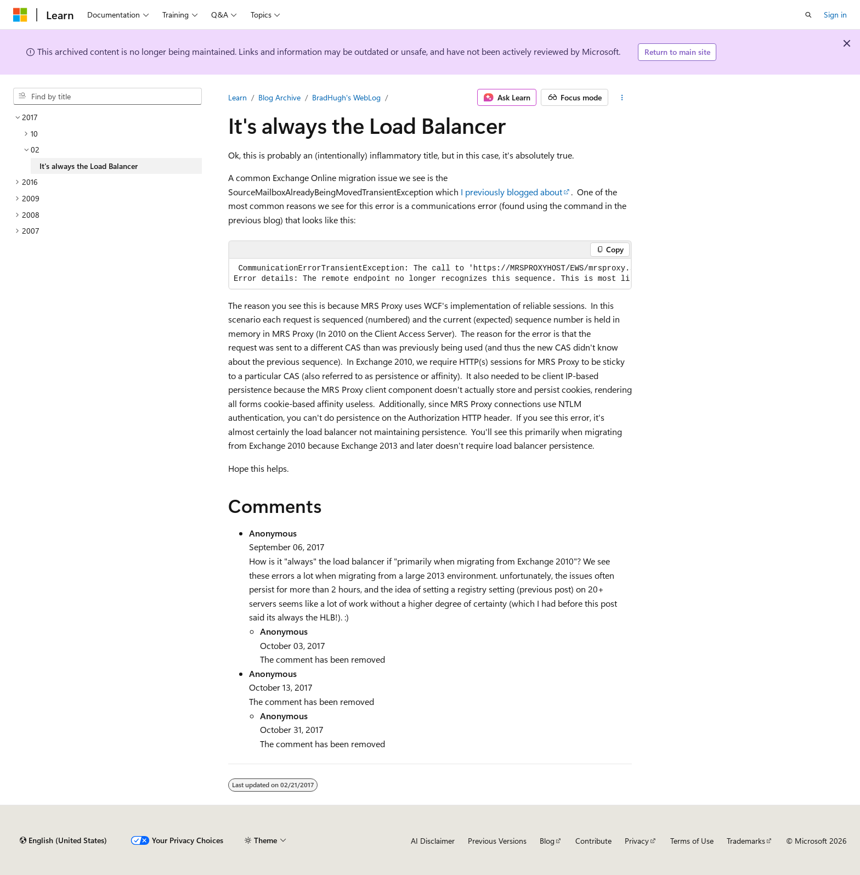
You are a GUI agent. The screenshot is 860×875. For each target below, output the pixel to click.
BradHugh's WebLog (346, 97)
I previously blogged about (511, 191)
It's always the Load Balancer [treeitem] (88, 166)
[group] (430, 274)
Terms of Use (692, 841)
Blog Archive (279, 97)
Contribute (593, 841)
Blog (547, 841)
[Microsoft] (20, 15)
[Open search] (808, 15)
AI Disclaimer (433, 841)
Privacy (637, 841)
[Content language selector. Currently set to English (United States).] (63, 840)
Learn (237, 97)
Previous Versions (497, 841)
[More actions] (622, 97)
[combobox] (107, 96)
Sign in (835, 14)
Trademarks (746, 841)
